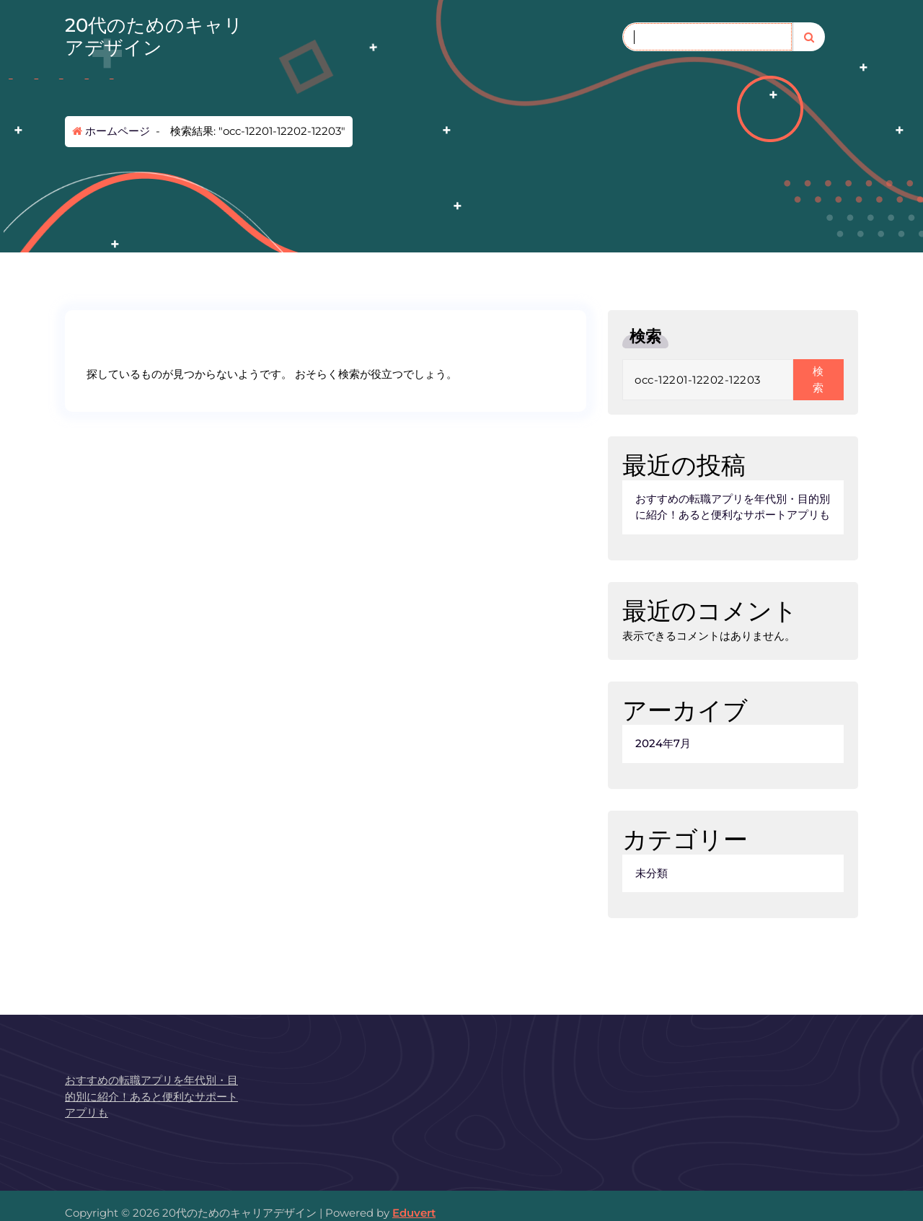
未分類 (651, 873)
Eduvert (414, 1213)
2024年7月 (663, 743)
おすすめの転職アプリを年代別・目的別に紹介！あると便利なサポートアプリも (732, 507)
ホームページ (111, 131)
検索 (645, 336)
